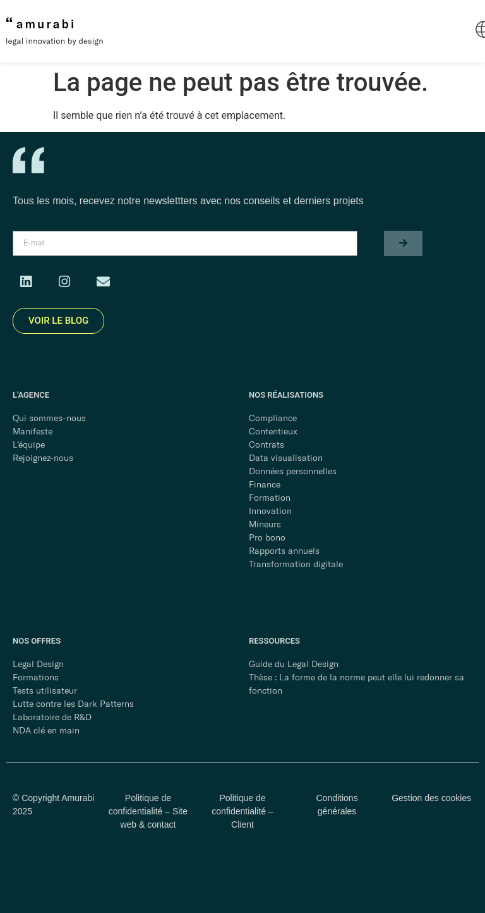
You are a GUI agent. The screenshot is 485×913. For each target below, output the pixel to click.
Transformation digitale (296, 564)
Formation (269, 497)
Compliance (273, 418)
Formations (36, 677)
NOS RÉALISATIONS (286, 395)
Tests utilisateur (45, 690)
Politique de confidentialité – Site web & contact (148, 811)
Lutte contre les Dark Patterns (73, 703)
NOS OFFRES (37, 641)
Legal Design (38, 664)
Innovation (270, 511)
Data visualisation (286, 457)
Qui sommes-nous (49, 418)
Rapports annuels (284, 550)
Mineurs (265, 524)
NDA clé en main (46, 730)
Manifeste (32, 431)
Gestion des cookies (431, 798)
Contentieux (273, 431)
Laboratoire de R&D (52, 717)
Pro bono (267, 537)
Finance (264, 484)
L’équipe (29, 444)
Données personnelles (293, 471)
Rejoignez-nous (43, 457)
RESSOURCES (274, 641)
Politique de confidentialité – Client (242, 811)
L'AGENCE (31, 395)
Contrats (266, 444)
